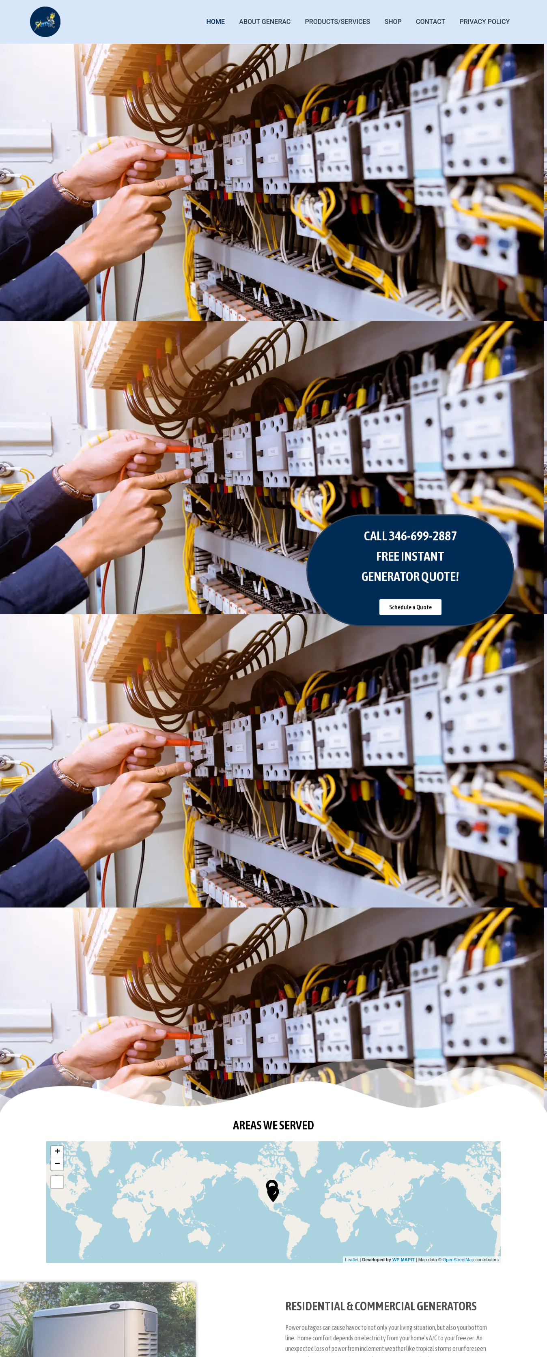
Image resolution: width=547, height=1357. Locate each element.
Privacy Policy (485, 22)
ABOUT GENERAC (271, 22)
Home (223, 22)
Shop (396, 22)
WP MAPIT (403, 1259)
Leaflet (351, 1259)
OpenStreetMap (458, 1259)
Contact (432, 22)
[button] (410, 607)
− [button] (57, 1164)
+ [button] (57, 1152)
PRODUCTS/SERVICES (342, 22)
